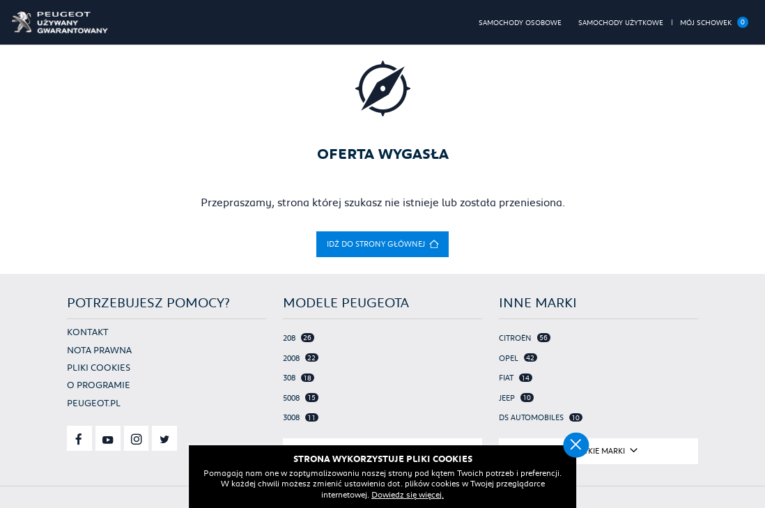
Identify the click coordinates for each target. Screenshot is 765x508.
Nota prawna (99, 349)
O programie (98, 384)
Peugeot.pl (94, 402)
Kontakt (88, 331)
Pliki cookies (98, 367)
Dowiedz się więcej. (407, 494)
